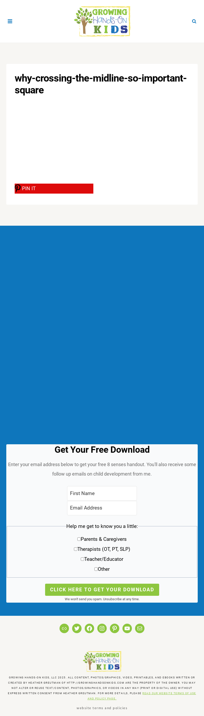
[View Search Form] (194, 21)
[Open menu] (10, 21)
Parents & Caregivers (104, 539)
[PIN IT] (54, 189)
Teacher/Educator (103, 559)
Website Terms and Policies (102, 707)
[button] (102, 549)
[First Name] (102, 493)
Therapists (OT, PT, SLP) (103, 549)
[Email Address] (102, 508)
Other (104, 569)
